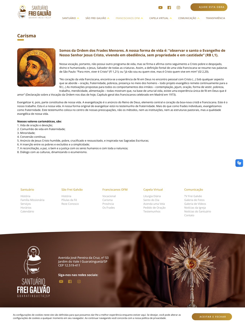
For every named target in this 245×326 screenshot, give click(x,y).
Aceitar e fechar (213, 316)
